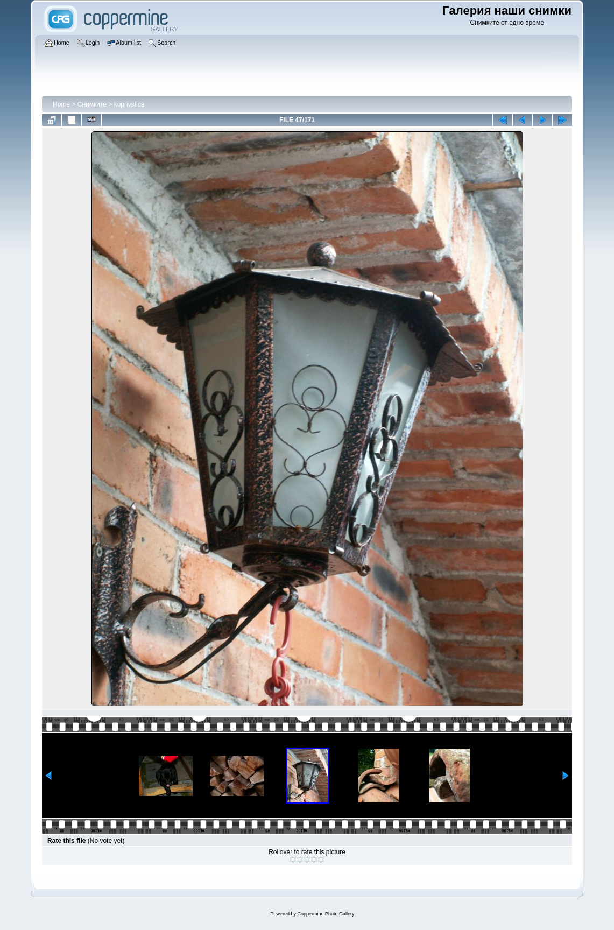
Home (61, 104)
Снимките (92, 104)
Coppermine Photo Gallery (325, 914)
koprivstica (129, 104)
